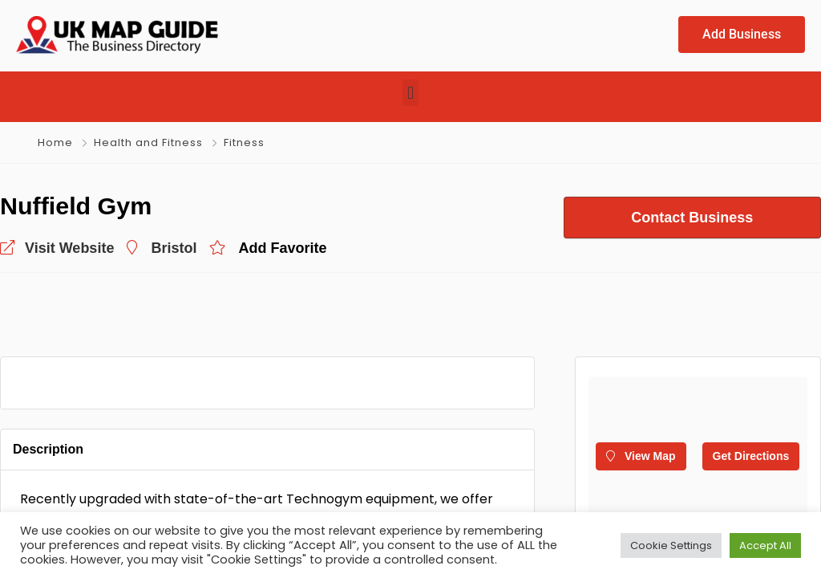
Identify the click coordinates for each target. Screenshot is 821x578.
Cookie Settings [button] (671, 545)
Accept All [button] (765, 545)
